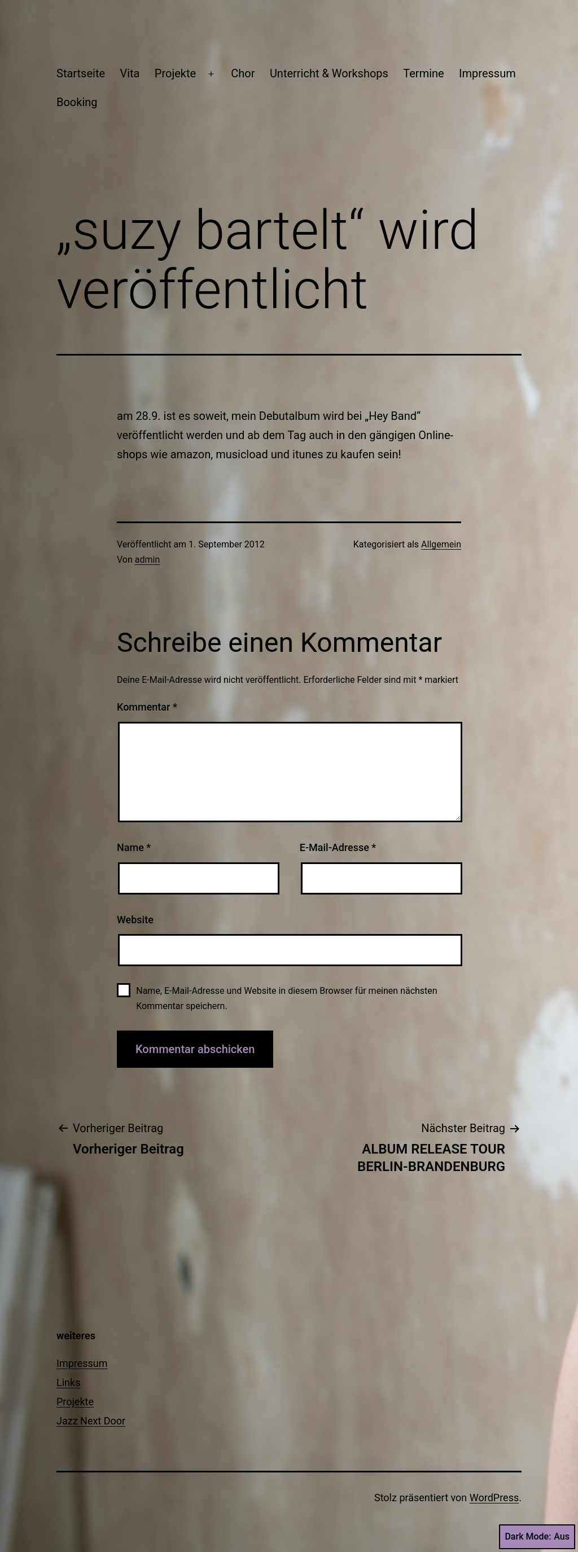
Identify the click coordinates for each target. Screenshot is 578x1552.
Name (134, 847)
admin (147, 559)
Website (135, 920)
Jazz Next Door (90, 1421)
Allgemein (441, 544)
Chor (243, 73)
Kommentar (147, 707)
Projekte (175, 73)
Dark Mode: (537, 1537)
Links (68, 1382)
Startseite (80, 73)
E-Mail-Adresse (338, 847)
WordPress (494, 1497)
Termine (423, 73)
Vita (129, 73)
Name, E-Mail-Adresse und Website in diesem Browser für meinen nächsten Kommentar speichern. (286, 998)
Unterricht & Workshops (329, 73)
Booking (77, 102)
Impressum (487, 73)
